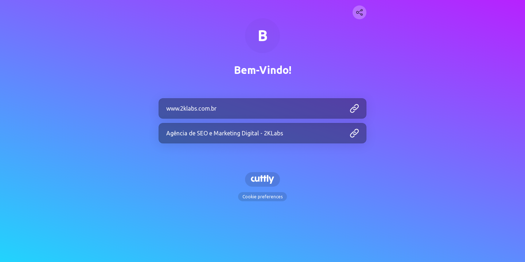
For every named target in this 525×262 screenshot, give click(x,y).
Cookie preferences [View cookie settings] (262, 196)
